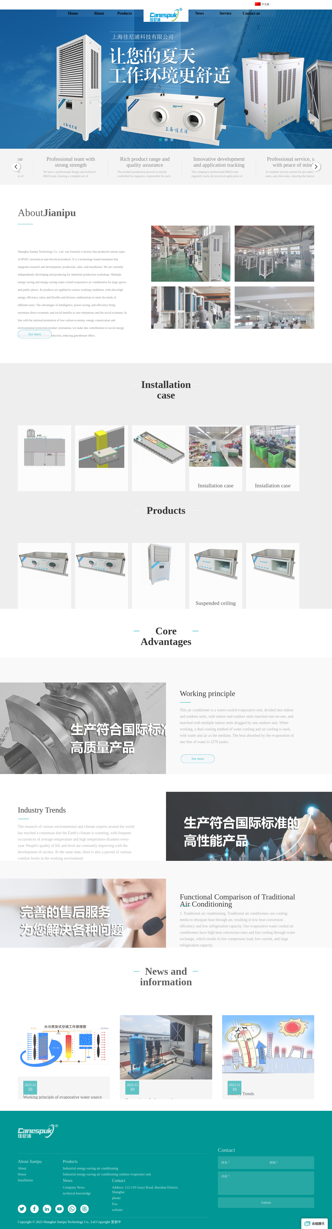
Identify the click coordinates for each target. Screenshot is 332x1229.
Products (128, 13)
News (203, 13)
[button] (160, 139)
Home (77, 13)
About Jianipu (103, 14)
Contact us (255, 13)
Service (229, 13)
